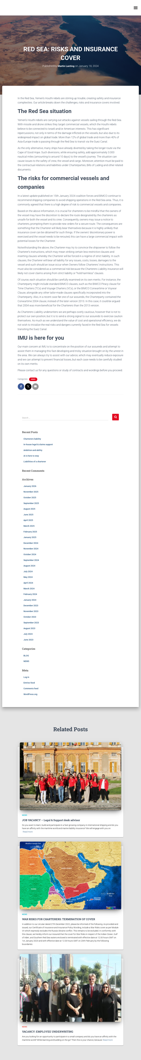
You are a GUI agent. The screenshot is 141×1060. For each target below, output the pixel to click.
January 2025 (30, 537)
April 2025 (28, 520)
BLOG (26, 655)
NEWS (33, 379)
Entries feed (29, 683)
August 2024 (29, 566)
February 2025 (30, 531)
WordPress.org (30, 694)
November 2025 (31, 492)
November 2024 (31, 548)
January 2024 (30, 600)
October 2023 (30, 617)
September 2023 (31, 622)
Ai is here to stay (31, 456)
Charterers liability (32, 439)
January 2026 (30, 486)
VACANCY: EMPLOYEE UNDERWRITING (47, 1031)
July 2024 (28, 571)
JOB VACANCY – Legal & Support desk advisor (51, 820)
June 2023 (28, 639)
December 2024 (31, 543)
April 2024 (28, 583)
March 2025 (29, 526)
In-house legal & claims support (38, 444)
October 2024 (30, 554)
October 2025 (30, 497)
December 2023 (31, 605)
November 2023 (31, 611)
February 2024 (30, 594)
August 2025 (29, 509)
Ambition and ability (33, 450)
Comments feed (31, 688)
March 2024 (29, 588)
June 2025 (28, 514)
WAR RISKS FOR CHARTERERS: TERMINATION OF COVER (58, 919)
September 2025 (31, 503)
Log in (26, 677)
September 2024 (31, 560)
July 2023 (28, 634)
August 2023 (29, 628)
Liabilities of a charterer (35, 461)
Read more (28, 832)
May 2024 (28, 577)
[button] (135, 8)
